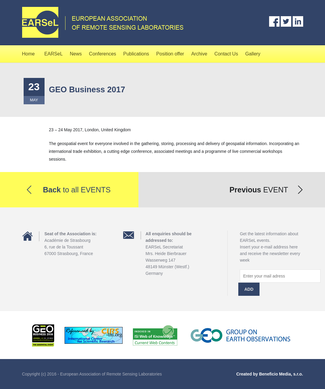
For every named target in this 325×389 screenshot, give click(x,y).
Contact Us (226, 53)
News (76, 53)
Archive (199, 53)
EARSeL (53, 53)
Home (28, 53)
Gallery (252, 53)
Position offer (170, 53)
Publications (136, 53)
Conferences (102, 53)
